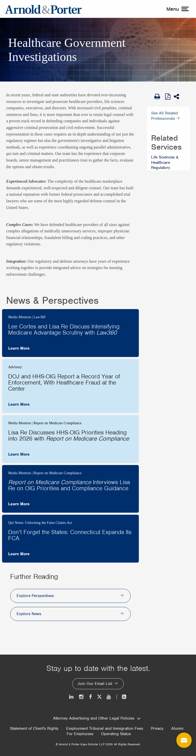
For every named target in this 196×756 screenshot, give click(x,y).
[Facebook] (90, 696)
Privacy (157, 728)
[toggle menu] (177, 9)
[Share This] (178, 96)
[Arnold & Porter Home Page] (43, 9)
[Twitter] (99, 696)
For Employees (80, 734)
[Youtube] (109, 696)
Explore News (29, 613)
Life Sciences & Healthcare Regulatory (164, 162)
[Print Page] (158, 96)
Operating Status (116, 734)
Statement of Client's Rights (34, 728)
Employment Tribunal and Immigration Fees (104, 728)
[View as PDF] (168, 96)
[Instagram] (81, 696)
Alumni (177, 728)
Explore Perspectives (35, 595)
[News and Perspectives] (122, 696)
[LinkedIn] (71, 696)
